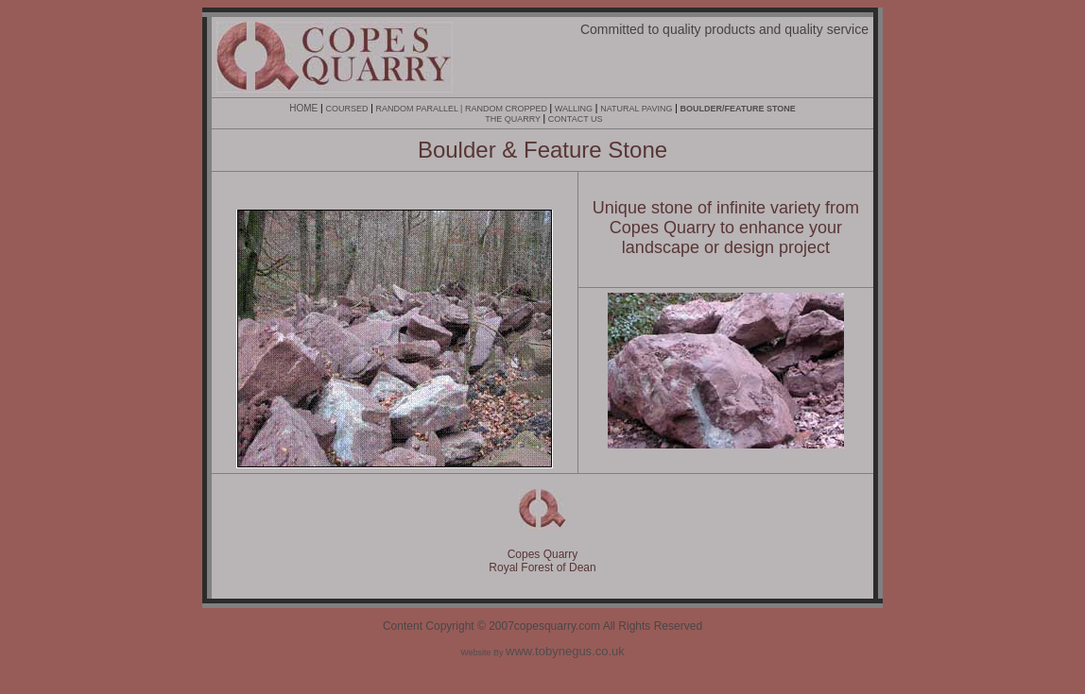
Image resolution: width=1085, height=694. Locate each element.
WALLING (574, 108)
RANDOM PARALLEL (417, 108)
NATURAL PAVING (636, 108)
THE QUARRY (513, 119)
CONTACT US (575, 119)
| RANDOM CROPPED (504, 108)
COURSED (346, 108)
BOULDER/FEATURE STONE (738, 108)
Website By (542, 652)
